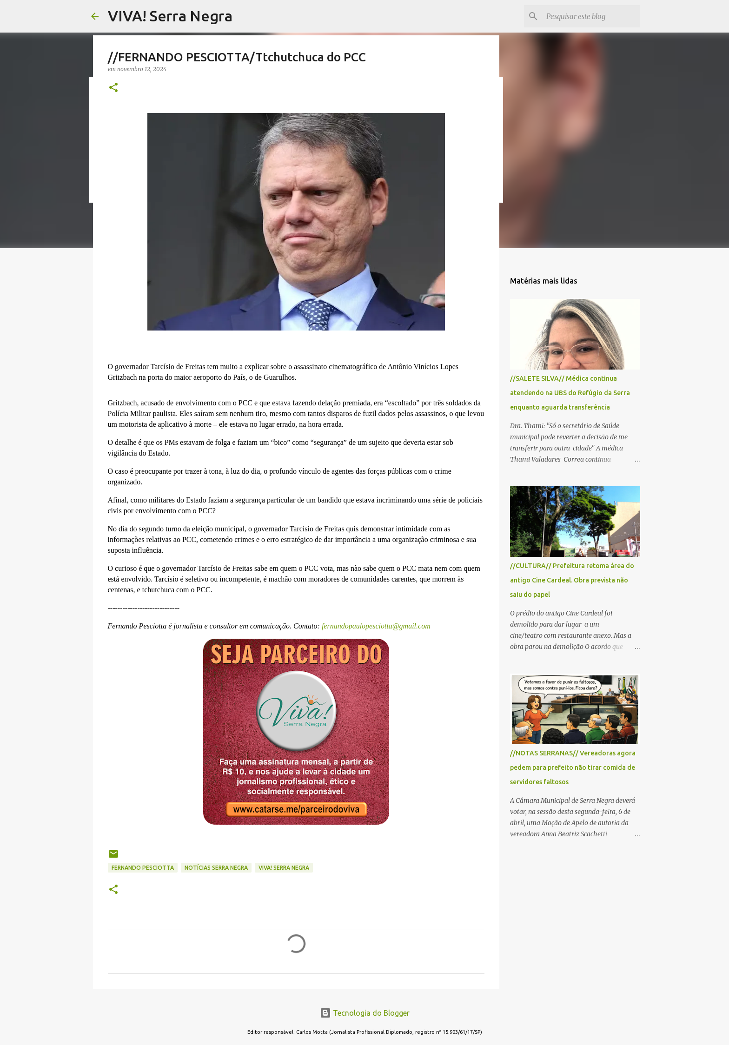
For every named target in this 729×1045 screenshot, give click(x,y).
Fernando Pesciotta (143, 868)
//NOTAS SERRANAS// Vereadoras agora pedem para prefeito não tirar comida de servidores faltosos (573, 767)
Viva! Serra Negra (283, 868)
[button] (113, 88)
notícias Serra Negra (216, 868)
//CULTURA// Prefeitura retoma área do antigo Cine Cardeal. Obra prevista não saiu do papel (572, 580)
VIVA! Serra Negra (170, 15)
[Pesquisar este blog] (591, 16)
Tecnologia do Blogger (365, 1013)
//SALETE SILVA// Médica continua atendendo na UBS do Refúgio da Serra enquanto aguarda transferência (570, 393)
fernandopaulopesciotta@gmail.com (375, 626)
